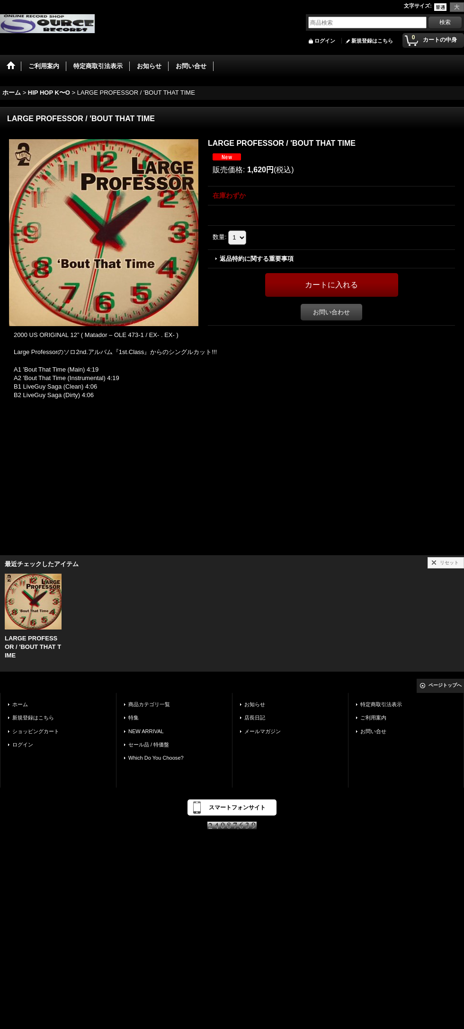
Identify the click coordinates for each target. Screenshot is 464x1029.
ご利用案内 (373, 717)
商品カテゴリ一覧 (149, 704)
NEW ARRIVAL (146, 731)
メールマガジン (262, 731)
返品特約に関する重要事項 (257, 258)
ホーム (20, 704)
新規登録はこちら (372, 41)
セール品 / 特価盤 (148, 744)
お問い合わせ (331, 312)
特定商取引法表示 (381, 704)
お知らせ (254, 704)
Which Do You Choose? (156, 758)
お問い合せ (373, 731)
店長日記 (254, 717)
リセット (449, 562)
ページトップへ (445, 685)
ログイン (324, 41)
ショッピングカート (35, 731)
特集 (133, 717)
